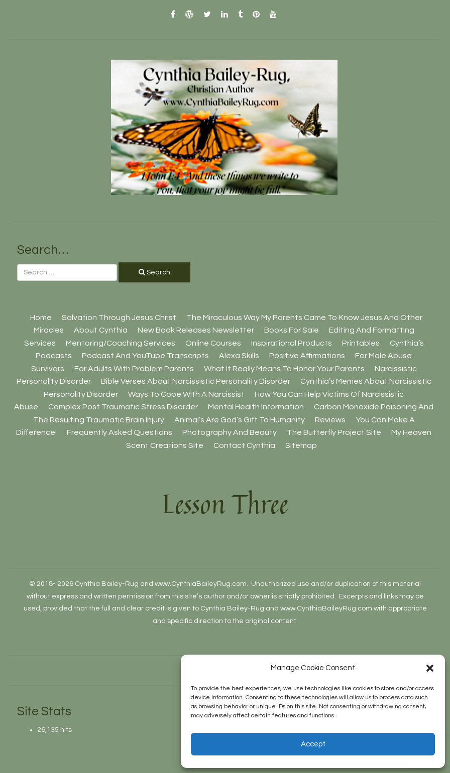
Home (41, 318)
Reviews (330, 420)
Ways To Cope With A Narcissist (186, 394)
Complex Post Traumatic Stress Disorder (123, 407)
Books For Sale (291, 330)
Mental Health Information (256, 407)
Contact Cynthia (244, 445)
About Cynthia (101, 330)
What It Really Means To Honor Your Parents (284, 369)
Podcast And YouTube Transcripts (145, 356)
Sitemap (301, 445)
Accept (313, 744)
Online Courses (213, 343)
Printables (361, 343)
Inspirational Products (291, 343)
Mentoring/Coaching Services (120, 343)
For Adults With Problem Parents (134, 369)
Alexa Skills (239, 356)
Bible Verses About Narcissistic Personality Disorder (195, 381)
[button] (430, 668)
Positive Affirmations (307, 356)
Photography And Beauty (229, 432)
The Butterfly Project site (334, 432)
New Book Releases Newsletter (196, 330)
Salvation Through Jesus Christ (119, 318)
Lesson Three (225, 504)
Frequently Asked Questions (119, 432)
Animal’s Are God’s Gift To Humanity (239, 420)
